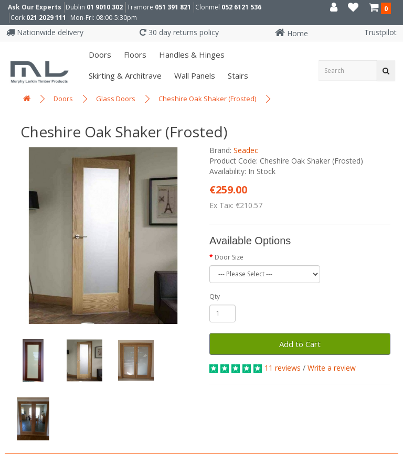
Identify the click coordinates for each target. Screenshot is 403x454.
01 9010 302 (105, 7)
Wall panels (193, 75)
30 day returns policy (179, 32)
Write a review (331, 368)
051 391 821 (173, 7)
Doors (99, 54)
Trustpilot (380, 32)
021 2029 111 (46, 17)
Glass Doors (115, 98)
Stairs (237, 75)
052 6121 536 (241, 7)
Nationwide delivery (44, 32)
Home (291, 33)
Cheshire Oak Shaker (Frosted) (207, 98)
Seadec (246, 150)
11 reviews (282, 368)
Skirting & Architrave (124, 75)
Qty (214, 296)
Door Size (229, 257)
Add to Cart (300, 344)
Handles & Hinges (191, 54)
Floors (134, 54)
